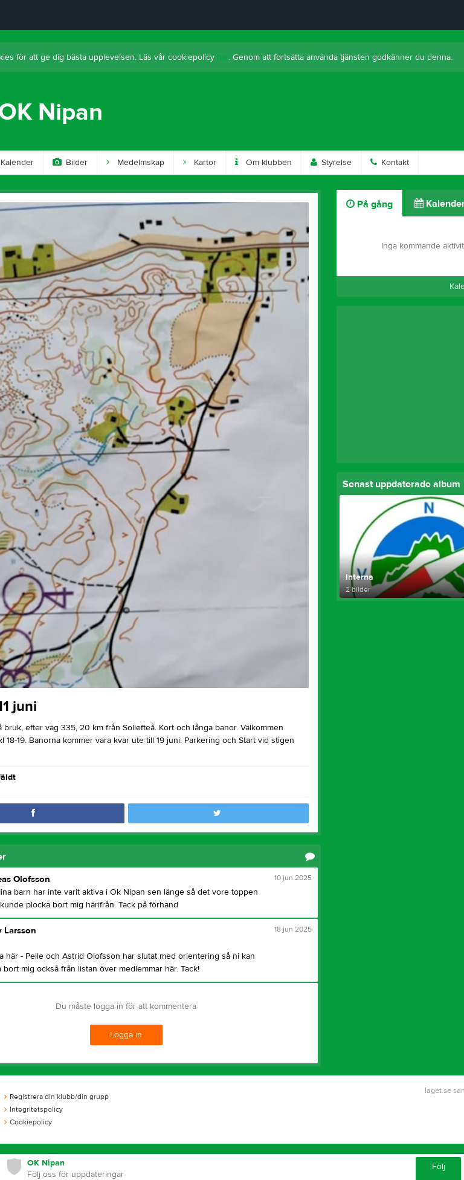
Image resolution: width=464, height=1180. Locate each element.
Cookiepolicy (28, 1122)
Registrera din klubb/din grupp (56, 1096)
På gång (369, 204)
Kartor (199, 162)
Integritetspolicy (33, 1109)
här (222, 57)
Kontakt (389, 162)
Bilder (70, 162)
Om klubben (263, 162)
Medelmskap (135, 162)
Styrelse (331, 162)
